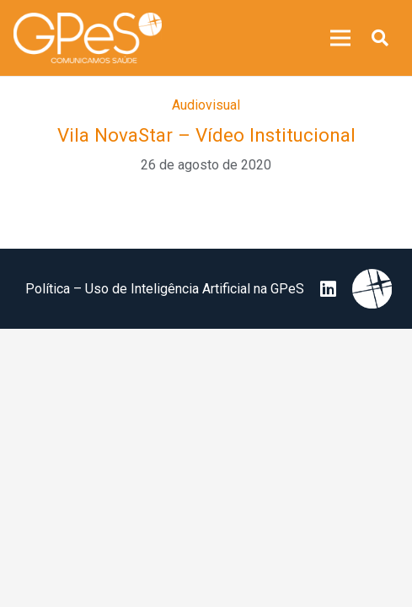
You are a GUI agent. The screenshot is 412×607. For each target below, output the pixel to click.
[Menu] (340, 38)
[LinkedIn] (328, 289)
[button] (380, 38)
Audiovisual (206, 105)
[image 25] (87, 38)
